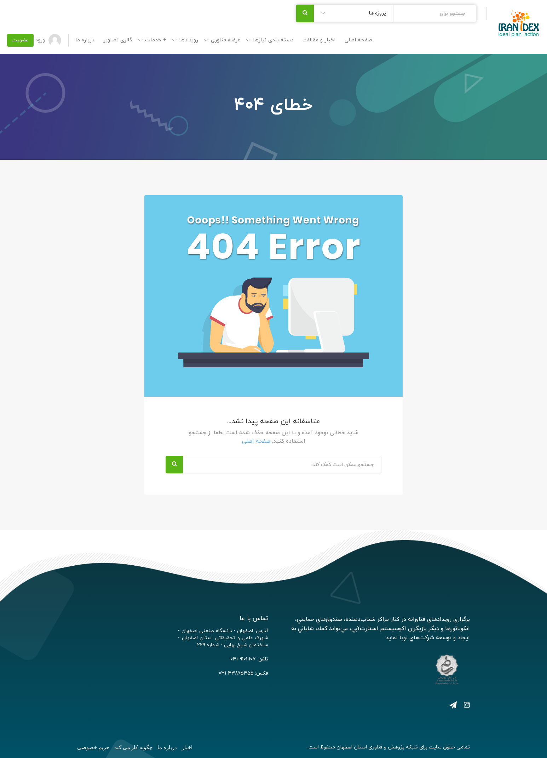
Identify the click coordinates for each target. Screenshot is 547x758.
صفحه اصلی (358, 40)
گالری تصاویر (117, 40)
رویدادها (188, 40)
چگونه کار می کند (133, 747)
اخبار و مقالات (319, 40)
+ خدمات (155, 40)
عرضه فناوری (225, 40)
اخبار (187, 747)
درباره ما (84, 40)
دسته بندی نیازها (273, 40)
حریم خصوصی (93, 747)
